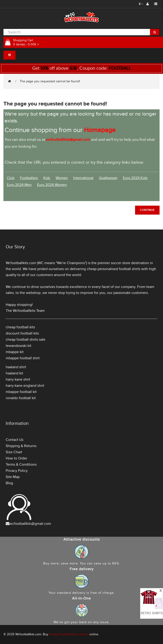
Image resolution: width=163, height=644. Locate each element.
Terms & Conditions (21, 464)
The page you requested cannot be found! (50, 81)
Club (10, 178)
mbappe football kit (21, 392)
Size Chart (14, 452)
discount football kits (22, 333)
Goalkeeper (108, 178)
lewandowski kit (18, 345)
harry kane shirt (18, 379)
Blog (9, 483)
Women (62, 178)
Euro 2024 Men (19, 184)
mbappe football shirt (23, 358)
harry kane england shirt (25, 385)
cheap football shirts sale (25, 339)
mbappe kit (15, 352)
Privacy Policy (17, 470)
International (83, 178)
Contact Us (14, 439)
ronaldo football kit (21, 398)
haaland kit (14, 373)
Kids (46, 178)
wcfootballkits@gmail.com (30, 523)
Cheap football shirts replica (69, 634)
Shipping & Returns (21, 446)
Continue (147, 210)
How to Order (16, 458)
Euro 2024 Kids (135, 178)
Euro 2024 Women (52, 184)
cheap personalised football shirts (113, 269)
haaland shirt (16, 367)
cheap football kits (20, 327)
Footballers (29, 178)
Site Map (13, 477)
